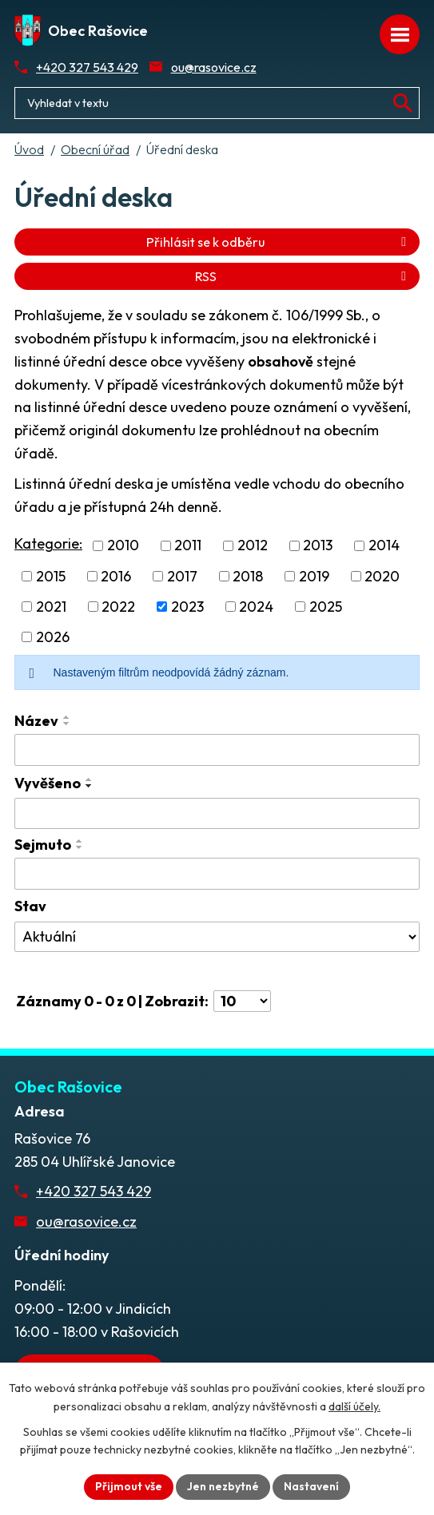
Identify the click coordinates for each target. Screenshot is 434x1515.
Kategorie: (48, 543)
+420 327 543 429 (87, 67)
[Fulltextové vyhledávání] (217, 103)
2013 (317, 546)
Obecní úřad (95, 149)
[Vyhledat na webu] (402, 103)
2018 (248, 576)
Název (36, 721)
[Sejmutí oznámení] (217, 874)
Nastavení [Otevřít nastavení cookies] (311, 1486)
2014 (384, 546)
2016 (116, 576)
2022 (118, 606)
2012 (252, 546)
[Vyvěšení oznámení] (217, 814)
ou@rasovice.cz (214, 67)
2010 (123, 546)
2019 (314, 576)
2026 (53, 637)
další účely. (354, 1406)
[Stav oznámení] (217, 937)
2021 (51, 606)
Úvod (29, 149)
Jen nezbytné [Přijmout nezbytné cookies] (223, 1486)
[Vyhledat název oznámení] (217, 750)
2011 (187, 546)
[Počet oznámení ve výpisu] (242, 1001)
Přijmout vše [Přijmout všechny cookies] (128, 1486)
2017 (182, 576)
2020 (382, 576)
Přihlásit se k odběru (279, 242)
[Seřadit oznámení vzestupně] (67, 717)
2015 (51, 576)
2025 (325, 606)
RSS (303, 276)
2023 (187, 606)
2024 (256, 606)
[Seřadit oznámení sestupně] (67, 723)
